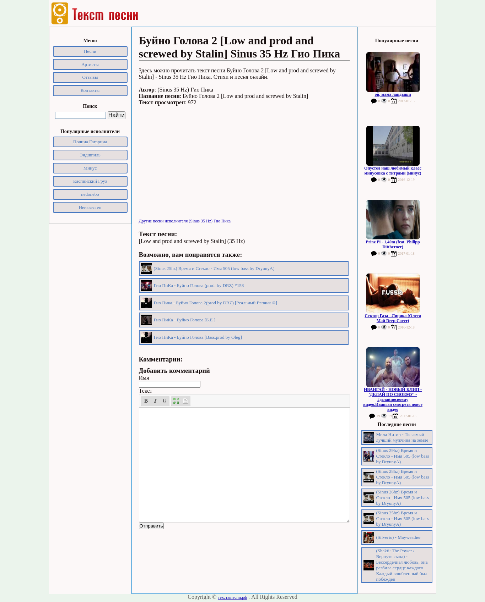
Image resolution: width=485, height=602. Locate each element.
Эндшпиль (90, 155)
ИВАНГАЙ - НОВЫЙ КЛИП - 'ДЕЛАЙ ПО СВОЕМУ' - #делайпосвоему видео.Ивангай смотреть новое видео (392, 399)
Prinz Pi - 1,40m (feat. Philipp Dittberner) (393, 244)
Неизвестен (90, 207)
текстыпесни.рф (232, 597)
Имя (144, 378)
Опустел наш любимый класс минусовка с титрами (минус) (392, 171)
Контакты (90, 90)
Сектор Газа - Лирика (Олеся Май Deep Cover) (393, 318)
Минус (90, 168)
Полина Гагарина (90, 141)
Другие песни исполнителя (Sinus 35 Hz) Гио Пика (185, 221)
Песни (90, 51)
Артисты (90, 64)
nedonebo (90, 194)
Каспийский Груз (90, 181)
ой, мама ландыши (392, 94)
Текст (145, 391)
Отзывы (90, 77)
